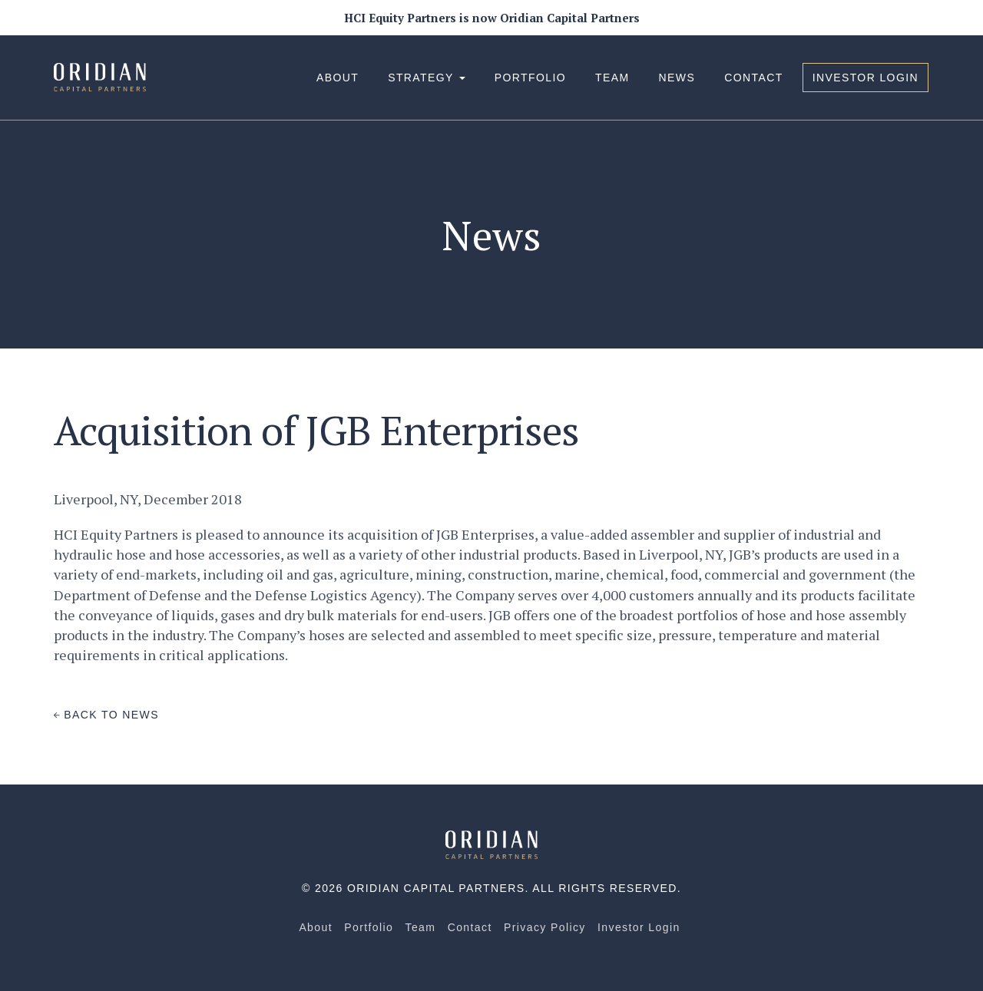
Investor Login (865, 77)
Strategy (426, 77)
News (677, 77)
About (337, 77)
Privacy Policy (545, 927)
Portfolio (530, 77)
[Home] (491, 843)
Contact (753, 77)
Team (612, 77)
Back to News (106, 715)
